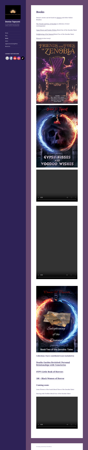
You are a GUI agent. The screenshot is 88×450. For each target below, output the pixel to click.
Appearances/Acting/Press (11, 43)
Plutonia (39, 38)
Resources (7, 46)
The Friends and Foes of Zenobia (46, 24)
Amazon (59, 17)
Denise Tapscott (12, 21)
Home (6, 33)
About (6, 41)
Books (6, 38)
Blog (6, 35)
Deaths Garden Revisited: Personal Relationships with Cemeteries (53, 363)
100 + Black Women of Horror (50, 378)
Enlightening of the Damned (45, 34)
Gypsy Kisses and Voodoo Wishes (46, 30)
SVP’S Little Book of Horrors (49, 371)
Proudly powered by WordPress (44, 446)
